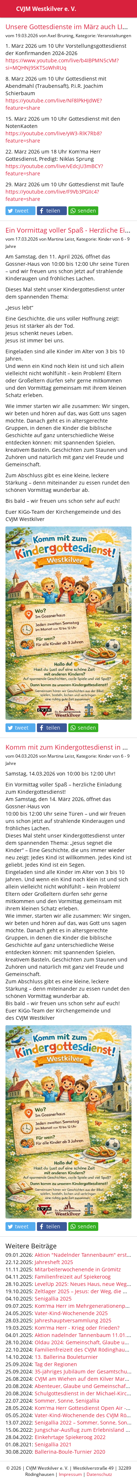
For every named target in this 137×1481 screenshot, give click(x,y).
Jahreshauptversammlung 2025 (73, 1320)
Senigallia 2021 (53, 1444)
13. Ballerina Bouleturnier (66, 1356)
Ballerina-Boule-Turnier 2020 (70, 1451)
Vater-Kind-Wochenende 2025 (71, 1313)
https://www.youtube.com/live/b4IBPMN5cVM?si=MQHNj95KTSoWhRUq (62, 64)
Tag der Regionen (56, 1364)
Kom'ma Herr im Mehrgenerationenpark (84, 1305)
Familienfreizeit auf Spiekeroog (73, 1276)
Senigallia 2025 (53, 1298)
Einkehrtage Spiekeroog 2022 (70, 1437)
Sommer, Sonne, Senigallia (67, 1400)
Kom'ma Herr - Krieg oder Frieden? (77, 1327)
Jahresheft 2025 (54, 1262)
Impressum (70, 1474)
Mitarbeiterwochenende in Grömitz (78, 1269)
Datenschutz (99, 1474)
